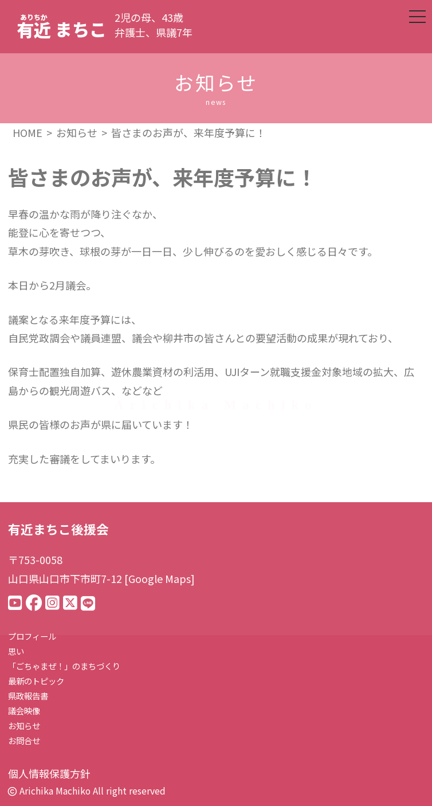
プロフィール (32, 636)
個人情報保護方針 (49, 773)
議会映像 (24, 711)
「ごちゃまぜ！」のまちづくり (64, 666)
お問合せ (24, 740)
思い (16, 651)
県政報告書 (28, 696)
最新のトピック (36, 681)
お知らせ (24, 725)
